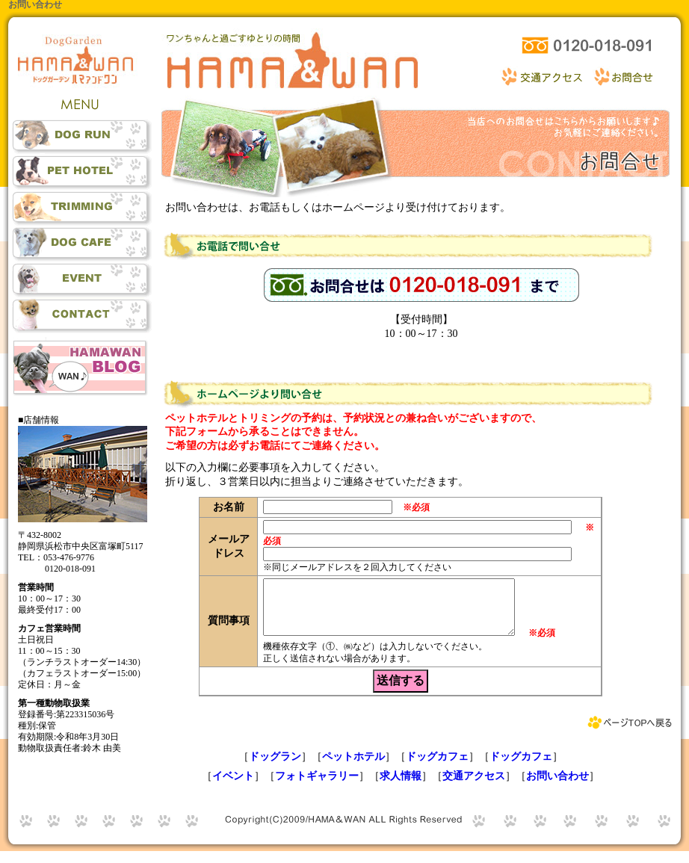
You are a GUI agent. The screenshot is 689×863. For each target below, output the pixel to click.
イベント (233, 787)
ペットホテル (353, 767)
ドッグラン (275, 767)
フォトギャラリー (317, 787)
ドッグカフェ (437, 767)
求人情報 (400, 787)
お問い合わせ (557, 787)
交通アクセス (473, 787)
